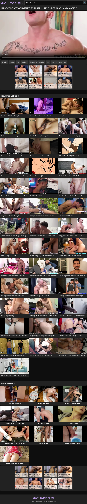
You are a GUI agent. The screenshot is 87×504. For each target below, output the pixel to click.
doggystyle (33, 62)
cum (48, 62)
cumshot (41, 62)
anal (18, 62)
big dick (12, 62)
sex (65, 62)
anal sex (54, 62)
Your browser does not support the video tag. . (43, 35)
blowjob (4, 62)
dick (60, 62)
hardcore (24, 62)
